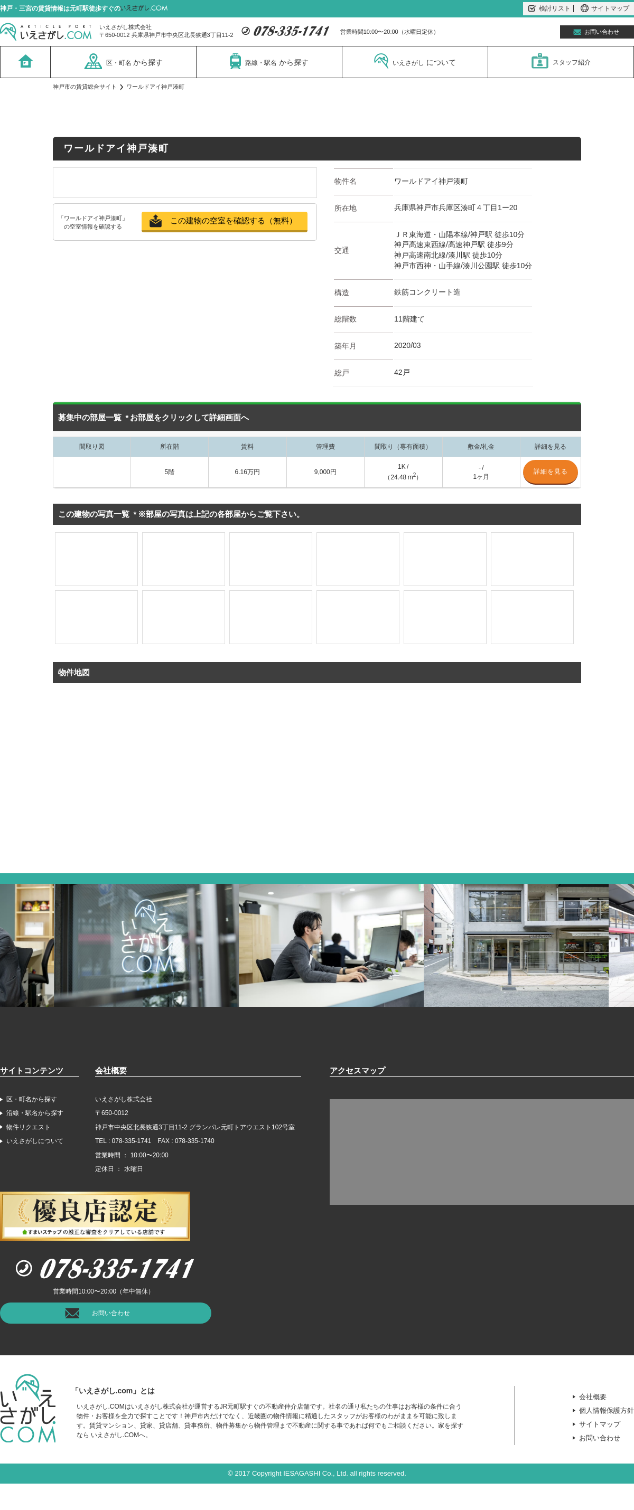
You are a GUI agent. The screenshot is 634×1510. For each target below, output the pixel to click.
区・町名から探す (31, 1099)
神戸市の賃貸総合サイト (85, 86)
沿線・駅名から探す (34, 1113)
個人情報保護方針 (606, 1410)
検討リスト (549, 8)
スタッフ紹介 (561, 61)
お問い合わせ (601, 32)
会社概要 (593, 1397)
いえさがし (415, 61)
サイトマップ (605, 8)
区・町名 (123, 61)
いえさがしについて (34, 1141)
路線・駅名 (269, 61)
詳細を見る (551, 471)
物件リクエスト (28, 1127)
